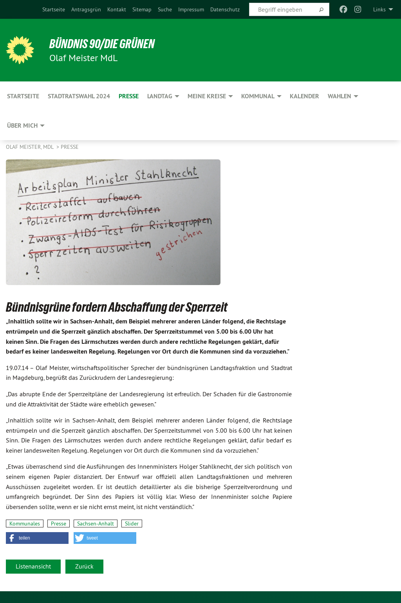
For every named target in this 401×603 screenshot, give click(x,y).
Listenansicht (33, 566)
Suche (165, 9)
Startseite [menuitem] (23, 96)
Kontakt (116, 9)
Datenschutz (225, 9)
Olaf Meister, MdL (30, 146)
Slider (132, 523)
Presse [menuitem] (129, 96)
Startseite (53, 9)
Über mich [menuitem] (22, 125)
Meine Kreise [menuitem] (207, 96)
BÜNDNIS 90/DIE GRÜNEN (102, 44)
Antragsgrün (86, 9)
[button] (37, 538)
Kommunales (24, 523)
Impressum (191, 9)
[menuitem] (53, 9)
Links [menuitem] (379, 9)
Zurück (84, 566)
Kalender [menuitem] (304, 96)
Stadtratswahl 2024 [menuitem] (79, 96)
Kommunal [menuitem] (258, 96)
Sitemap (142, 9)
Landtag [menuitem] (159, 96)
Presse (70, 146)
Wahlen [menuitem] (339, 96)
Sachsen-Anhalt (95, 523)
